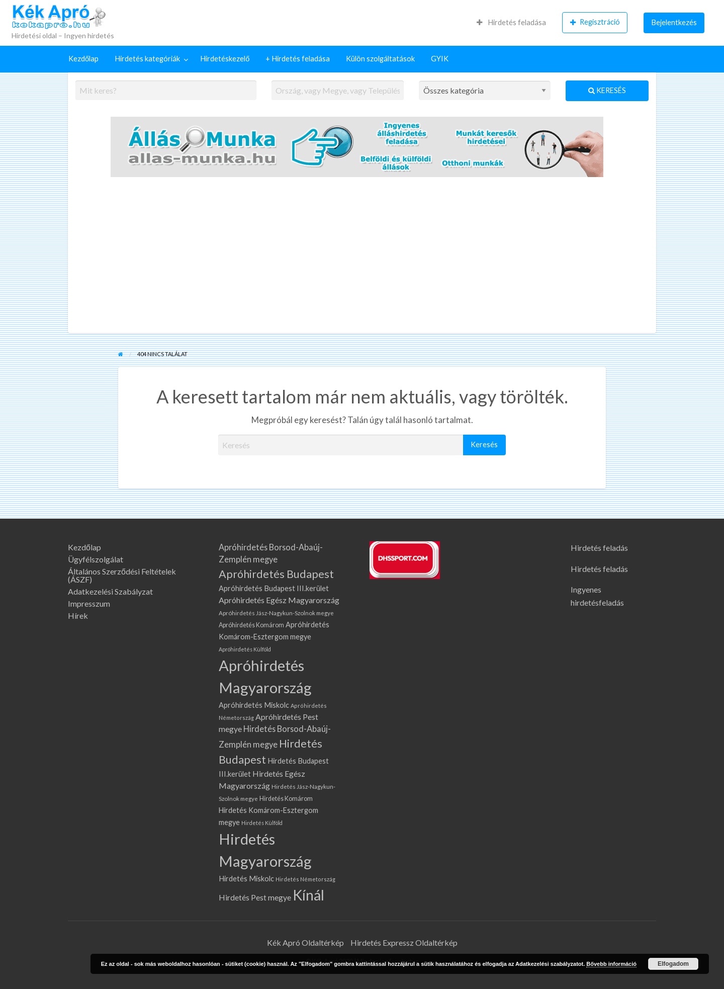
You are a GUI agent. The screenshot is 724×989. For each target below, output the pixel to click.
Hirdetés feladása (511, 22)
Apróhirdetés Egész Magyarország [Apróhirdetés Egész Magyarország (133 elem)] (279, 600)
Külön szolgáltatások (380, 58)
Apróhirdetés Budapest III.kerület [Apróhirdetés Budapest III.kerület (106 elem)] (274, 588)
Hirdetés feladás (599, 547)
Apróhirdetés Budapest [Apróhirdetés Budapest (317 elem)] (276, 574)
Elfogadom (673, 963)
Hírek (78, 616)
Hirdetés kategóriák (147, 58)
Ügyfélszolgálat (95, 559)
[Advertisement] (362, 257)
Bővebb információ (611, 964)
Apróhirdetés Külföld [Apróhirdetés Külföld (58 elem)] (245, 649)
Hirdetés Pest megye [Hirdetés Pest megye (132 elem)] (255, 897)
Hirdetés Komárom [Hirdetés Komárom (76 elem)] (286, 798)
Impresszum (89, 604)
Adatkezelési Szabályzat (110, 592)
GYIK (439, 58)
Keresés (607, 90)
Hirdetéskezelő (224, 58)
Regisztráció (595, 22)
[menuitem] (511, 23)
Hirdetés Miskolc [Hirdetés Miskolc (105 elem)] (246, 878)
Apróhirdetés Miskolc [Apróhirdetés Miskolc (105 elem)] (254, 705)
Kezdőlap (83, 58)
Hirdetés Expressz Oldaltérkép (404, 942)
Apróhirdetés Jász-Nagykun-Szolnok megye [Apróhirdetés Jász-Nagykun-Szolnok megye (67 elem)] (276, 613)
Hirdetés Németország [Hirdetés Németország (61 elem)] (305, 879)
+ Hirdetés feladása (297, 58)
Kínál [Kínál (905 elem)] (308, 894)
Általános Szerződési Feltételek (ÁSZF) (122, 575)
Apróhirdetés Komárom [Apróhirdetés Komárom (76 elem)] (251, 625)
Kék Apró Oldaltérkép (305, 942)
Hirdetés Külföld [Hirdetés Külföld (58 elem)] (262, 822)
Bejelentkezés (674, 22)
